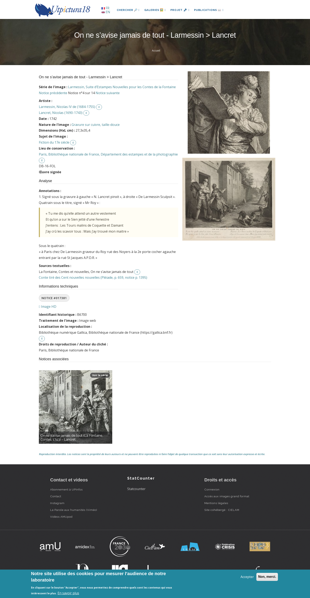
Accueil (156, 50)
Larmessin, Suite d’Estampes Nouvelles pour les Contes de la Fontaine (122, 87)
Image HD (47, 306)
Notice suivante (108, 93)
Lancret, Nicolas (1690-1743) (60, 112)
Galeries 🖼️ (155, 10)
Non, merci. (267, 576)
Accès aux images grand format (226, 496)
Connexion (212, 489)
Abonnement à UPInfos (66, 489)
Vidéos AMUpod (61, 516)
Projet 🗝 (180, 10)
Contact (55, 496)
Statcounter (136, 489)
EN (106, 12)
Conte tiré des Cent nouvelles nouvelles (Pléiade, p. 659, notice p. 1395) (93, 277)
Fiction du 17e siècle (54, 142)
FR (105, 8)
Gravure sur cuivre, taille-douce (96, 124)
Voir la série (100, 375)
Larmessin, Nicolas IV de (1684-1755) (67, 106)
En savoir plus (68, 593)
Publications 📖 (209, 10)
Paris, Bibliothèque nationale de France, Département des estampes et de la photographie (108, 154)
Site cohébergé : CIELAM (221, 509)
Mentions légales (216, 503)
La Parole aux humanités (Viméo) (73, 509)
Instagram (57, 503)
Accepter (247, 577)
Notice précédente (53, 93)
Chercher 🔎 (128, 10)
